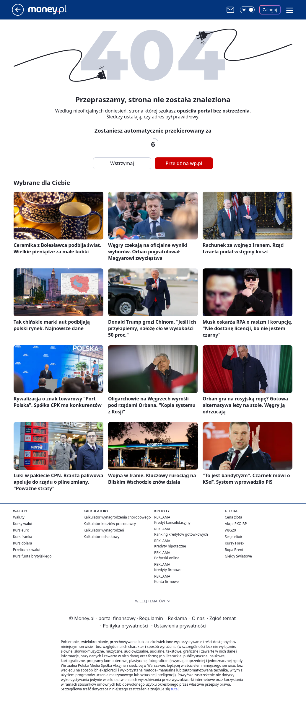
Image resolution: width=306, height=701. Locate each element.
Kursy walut (22, 523)
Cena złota (233, 517)
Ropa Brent (234, 549)
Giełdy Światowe (238, 556)
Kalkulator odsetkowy (101, 536)
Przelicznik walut (26, 549)
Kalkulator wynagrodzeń (104, 530)
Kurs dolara (22, 543)
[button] (289, 9)
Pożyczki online (166, 557)
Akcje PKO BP (236, 523)
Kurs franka (22, 536)
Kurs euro (21, 530)
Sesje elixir (233, 536)
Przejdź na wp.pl (183, 163)
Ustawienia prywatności (178, 625)
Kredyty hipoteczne (170, 546)
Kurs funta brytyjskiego (32, 556)
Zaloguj (270, 9)
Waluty (19, 517)
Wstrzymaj (122, 163)
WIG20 (230, 530)
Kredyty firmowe (168, 569)
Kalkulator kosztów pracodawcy (110, 523)
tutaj (174, 689)
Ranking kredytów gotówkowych (181, 534)
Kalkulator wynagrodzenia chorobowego (117, 517)
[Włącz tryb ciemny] (247, 9)
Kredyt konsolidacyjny (172, 522)
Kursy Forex (234, 543)
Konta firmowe (166, 581)
